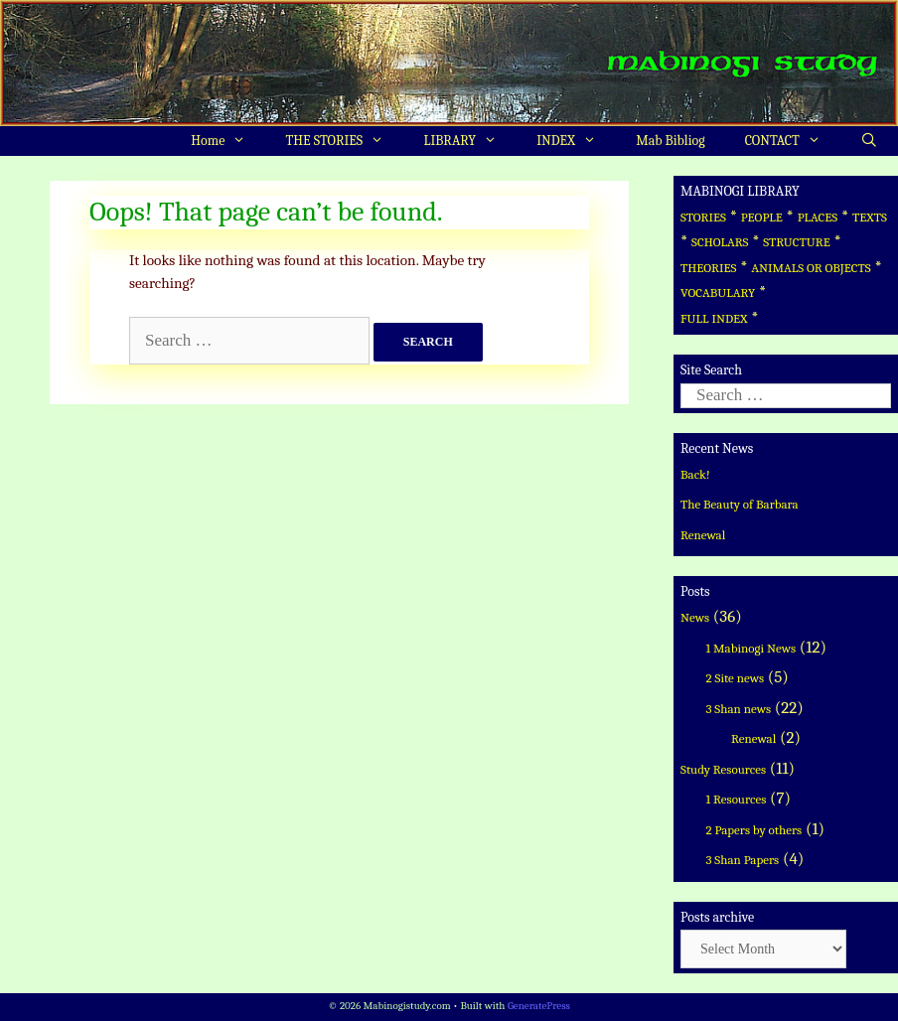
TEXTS (869, 217)
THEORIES (708, 267)
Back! (695, 474)
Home (228, 141)
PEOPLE (762, 217)
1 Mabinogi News (751, 648)
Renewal (702, 534)
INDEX (576, 141)
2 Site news (735, 677)
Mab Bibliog (670, 140)
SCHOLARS (719, 241)
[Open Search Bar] (869, 141)
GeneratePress (539, 1005)
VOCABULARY (717, 292)
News (694, 617)
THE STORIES (345, 141)
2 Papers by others (754, 829)
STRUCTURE (796, 241)
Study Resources (723, 769)
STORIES (703, 217)
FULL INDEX (713, 318)
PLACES (818, 217)
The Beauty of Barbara (739, 504)
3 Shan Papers (743, 859)
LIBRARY (470, 141)
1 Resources (736, 799)
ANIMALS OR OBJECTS (811, 267)
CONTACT (792, 141)
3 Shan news (739, 708)
